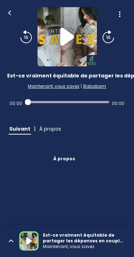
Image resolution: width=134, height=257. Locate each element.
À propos (64, 159)
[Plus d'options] (120, 14)
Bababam (94, 86)
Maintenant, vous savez (53, 86)
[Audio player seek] (67, 102)
